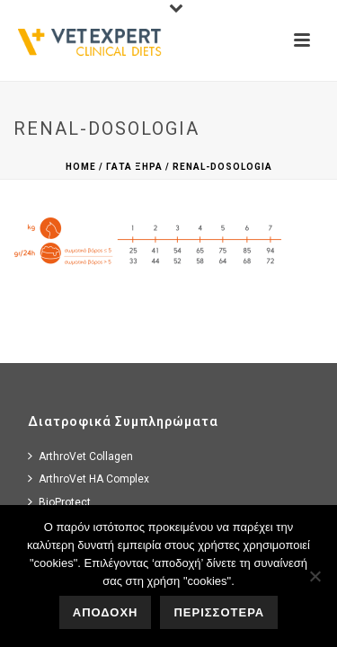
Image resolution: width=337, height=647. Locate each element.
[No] (315, 576)
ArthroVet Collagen (80, 456)
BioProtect (59, 502)
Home (81, 167)
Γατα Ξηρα (134, 167)
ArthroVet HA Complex (88, 478)
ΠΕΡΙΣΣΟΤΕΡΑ (218, 612)
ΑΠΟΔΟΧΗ (105, 612)
